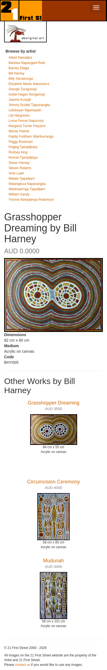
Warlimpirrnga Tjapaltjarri (27, 189)
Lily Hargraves (19, 115)
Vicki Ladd (16, 173)
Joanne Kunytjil (20, 100)
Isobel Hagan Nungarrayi (27, 94)
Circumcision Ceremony (53, 482)
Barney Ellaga (19, 68)
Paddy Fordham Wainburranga (31, 136)
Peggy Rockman (21, 142)
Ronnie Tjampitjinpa (23, 157)
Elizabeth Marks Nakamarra (29, 84)
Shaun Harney (19, 163)
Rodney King (18, 152)
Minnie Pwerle (19, 131)
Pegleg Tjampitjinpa (23, 147)
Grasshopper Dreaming (53, 403)
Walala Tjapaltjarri (22, 179)
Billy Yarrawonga (21, 79)
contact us (22, 665)
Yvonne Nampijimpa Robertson (31, 200)
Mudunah (53, 560)
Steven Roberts (20, 168)
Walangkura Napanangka (27, 184)
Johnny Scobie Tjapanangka (29, 105)
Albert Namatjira (20, 58)
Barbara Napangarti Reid (27, 63)
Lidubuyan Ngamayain (25, 110)
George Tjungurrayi (23, 89)
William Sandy (19, 194)
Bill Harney (17, 73)
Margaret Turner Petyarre (27, 126)
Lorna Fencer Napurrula (26, 121)
